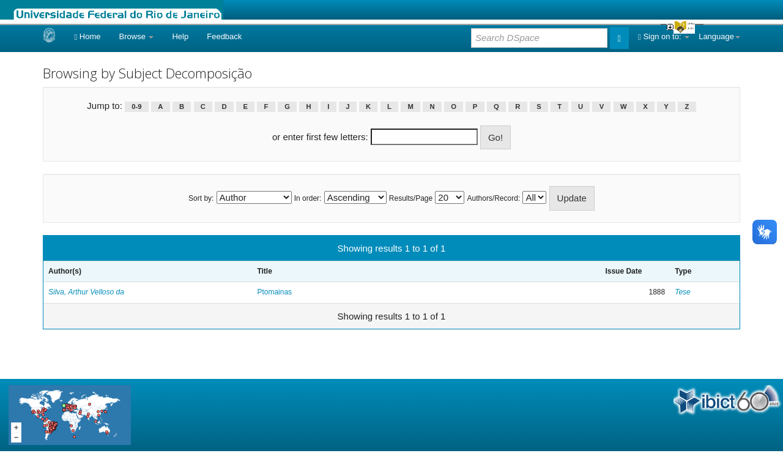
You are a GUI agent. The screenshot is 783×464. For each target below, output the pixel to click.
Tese (683, 292)
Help (180, 36)
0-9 (136, 106)
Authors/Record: (494, 198)
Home (87, 36)
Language (719, 36)
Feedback (224, 36)
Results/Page (410, 198)
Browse (136, 36)
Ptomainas (274, 292)
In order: (308, 198)
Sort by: (200, 198)
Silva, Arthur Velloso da (86, 292)
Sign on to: (663, 36)
